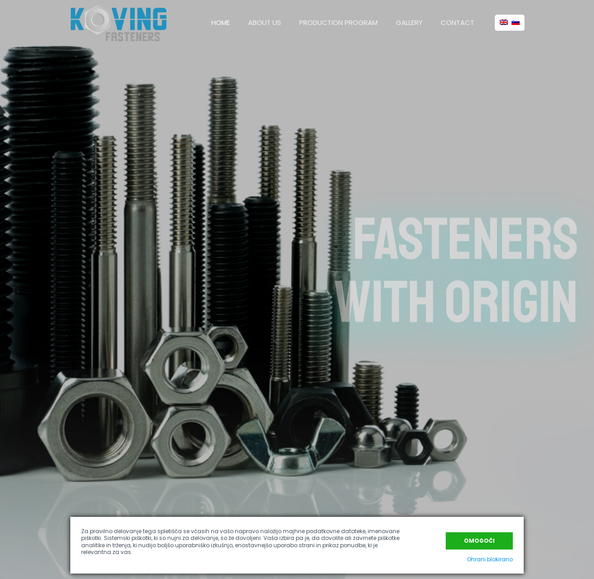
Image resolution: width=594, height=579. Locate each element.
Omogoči (479, 541)
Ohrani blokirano (490, 559)
